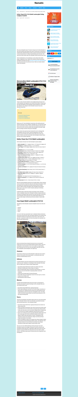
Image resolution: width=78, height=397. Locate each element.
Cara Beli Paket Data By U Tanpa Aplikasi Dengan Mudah (56, 44)
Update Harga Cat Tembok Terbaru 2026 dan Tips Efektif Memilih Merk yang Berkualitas (56, 33)
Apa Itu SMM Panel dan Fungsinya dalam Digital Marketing (54, 40)
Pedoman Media (41, 392)
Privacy (33, 392)
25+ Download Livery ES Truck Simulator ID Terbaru (55, 30)
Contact (19, 392)
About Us (23, 392)
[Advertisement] (31, 26)
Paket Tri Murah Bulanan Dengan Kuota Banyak (55, 47)
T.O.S (37, 392)
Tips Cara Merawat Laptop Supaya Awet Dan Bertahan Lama (55, 37)
